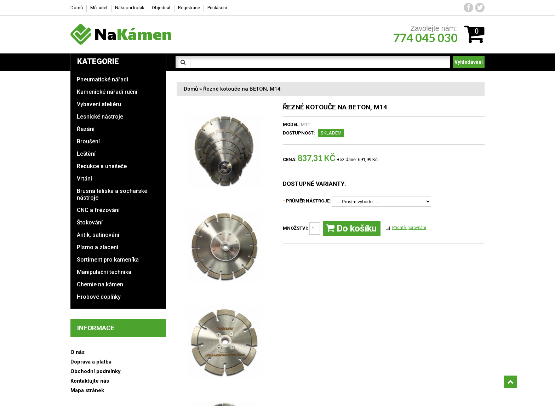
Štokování (90, 222)
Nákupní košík (129, 7)
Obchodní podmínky (95, 371)
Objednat (161, 7)
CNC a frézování (98, 210)
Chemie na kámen (100, 284)
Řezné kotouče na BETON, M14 (242, 89)
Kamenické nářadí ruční (107, 91)
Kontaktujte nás (89, 381)
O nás (77, 352)
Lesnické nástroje (100, 116)
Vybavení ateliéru (99, 104)
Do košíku (351, 228)
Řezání (86, 129)
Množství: (301, 228)
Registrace (189, 7)
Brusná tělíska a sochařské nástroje (112, 194)
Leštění (86, 153)
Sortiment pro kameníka (108, 259)
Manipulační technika (104, 272)
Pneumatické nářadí (102, 79)
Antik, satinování (98, 234)
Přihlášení (217, 7)
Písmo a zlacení (97, 247)
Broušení (88, 141)
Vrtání (84, 178)
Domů (191, 89)
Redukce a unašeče (102, 166)
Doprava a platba (90, 362)
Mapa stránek (87, 390)
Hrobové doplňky (99, 296)
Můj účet (99, 7)
